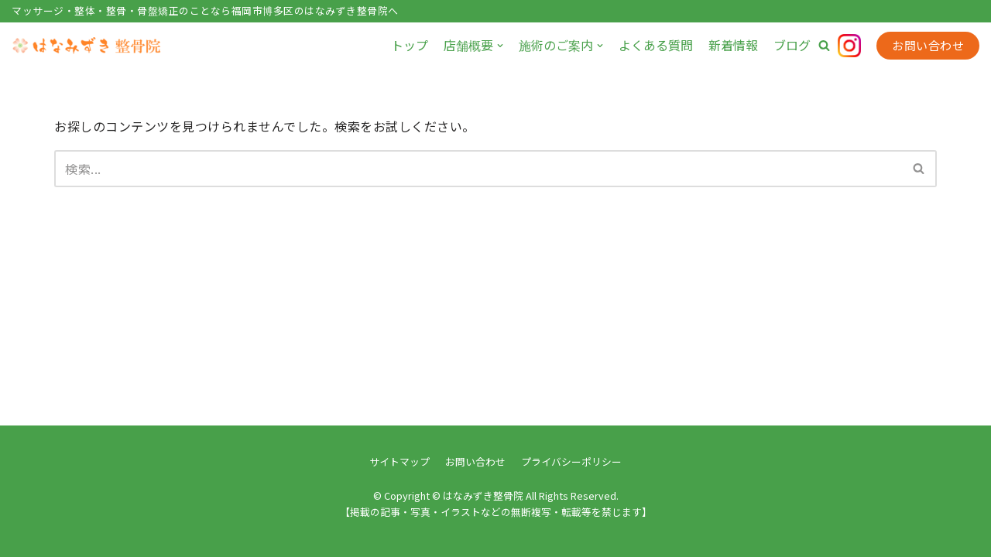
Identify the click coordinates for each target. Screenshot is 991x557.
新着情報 (733, 45)
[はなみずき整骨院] (89, 45)
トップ (409, 45)
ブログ (792, 45)
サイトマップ (399, 461)
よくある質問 (656, 45)
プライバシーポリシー (571, 461)
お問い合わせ (928, 45)
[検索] (478, 168)
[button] (824, 45)
